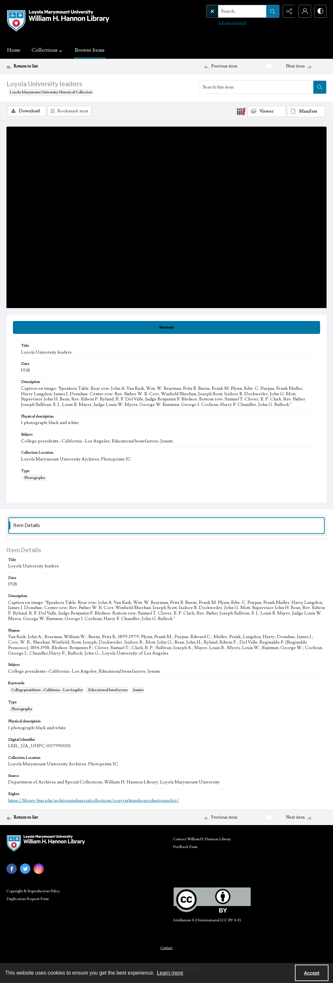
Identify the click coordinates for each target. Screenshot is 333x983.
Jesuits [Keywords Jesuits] (138, 690)
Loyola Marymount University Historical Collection (51, 92)
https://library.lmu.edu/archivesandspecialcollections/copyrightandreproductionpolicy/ (93, 800)
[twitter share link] (25, 869)
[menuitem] (166, 947)
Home (14, 50)
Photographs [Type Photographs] (34, 477)
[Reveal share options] (288, 11)
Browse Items (90, 50)
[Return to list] (50, 66)
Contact (166, 948)
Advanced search (219, 22)
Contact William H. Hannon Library (202, 839)
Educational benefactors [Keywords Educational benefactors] (107, 690)
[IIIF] (241, 111)
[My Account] (304, 11)
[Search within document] (319, 87)
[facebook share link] (11, 869)
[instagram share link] (39, 869)
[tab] (166, 327)
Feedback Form (185, 846)
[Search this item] (256, 87)
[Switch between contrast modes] (320, 11)
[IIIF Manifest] (306, 111)
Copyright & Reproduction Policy (33, 891)
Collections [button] (48, 50)
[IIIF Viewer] (266, 111)
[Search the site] (229, 11)
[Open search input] (272, 11)
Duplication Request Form (27, 898)
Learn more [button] (170, 973)
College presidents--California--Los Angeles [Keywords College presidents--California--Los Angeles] (47, 690)
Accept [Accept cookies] (311, 973)
